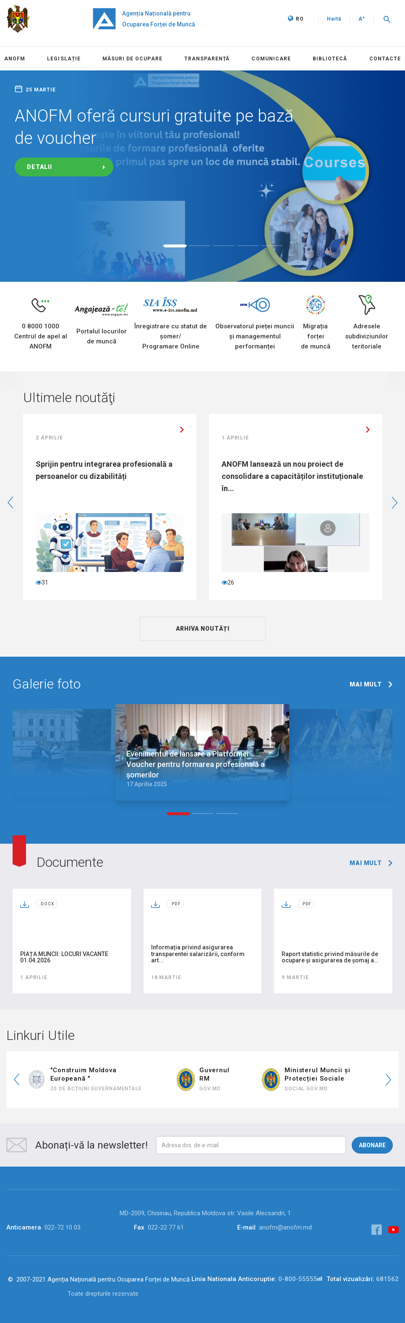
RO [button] (296, 18)
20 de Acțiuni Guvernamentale (96, 1089)
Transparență (207, 59)
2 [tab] (199, 245)
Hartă (334, 19)
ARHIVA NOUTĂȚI (203, 628)
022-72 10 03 (62, 1227)
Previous (10, 502)
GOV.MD (209, 1089)
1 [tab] (175, 245)
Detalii (39, 167)
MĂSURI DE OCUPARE (132, 59)
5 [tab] (272, 245)
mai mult (366, 684)
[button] (387, 19)
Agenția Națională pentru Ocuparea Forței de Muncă (158, 19)
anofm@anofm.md (285, 1227)
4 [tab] (248, 245)
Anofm (14, 59)
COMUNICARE (270, 59)
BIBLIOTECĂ (330, 59)
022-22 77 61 (166, 1227)
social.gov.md (306, 1089)
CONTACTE (385, 59)
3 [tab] (223, 245)
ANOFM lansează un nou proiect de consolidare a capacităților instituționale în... (292, 476)
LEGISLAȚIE (63, 59)
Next (394, 502)
